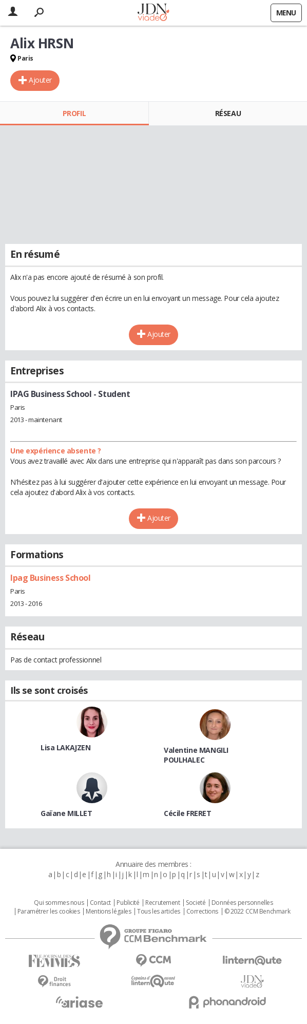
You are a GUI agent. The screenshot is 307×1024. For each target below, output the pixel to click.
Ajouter (40, 80)
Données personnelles (242, 902)
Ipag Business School (50, 577)
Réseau (228, 113)
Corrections (202, 911)
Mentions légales (108, 911)
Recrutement (162, 902)
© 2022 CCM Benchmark (257, 911)
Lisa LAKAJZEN (66, 747)
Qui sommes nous (59, 902)
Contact (100, 902)
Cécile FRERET (188, 813)
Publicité (128, 902)
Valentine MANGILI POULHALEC (196, 755)
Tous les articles (158, 911)
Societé (195, 902)
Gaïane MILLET (66, 813)
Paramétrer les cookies (48, 911)
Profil (74, 113)
